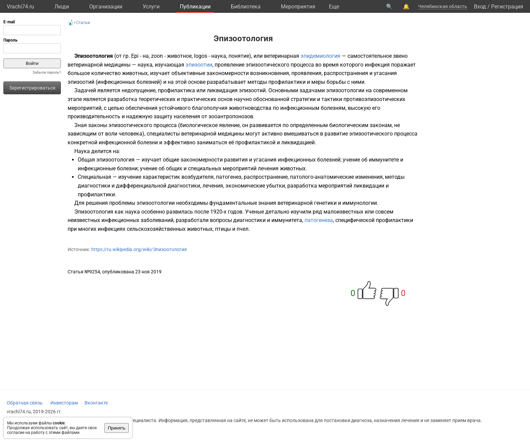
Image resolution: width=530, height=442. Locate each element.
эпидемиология (320, 56)
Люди (61, 6)
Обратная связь (25, 403)
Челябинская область (442, 6)
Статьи (83, 22)
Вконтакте (96, 403)
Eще (334, 6)
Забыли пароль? (46, 72)
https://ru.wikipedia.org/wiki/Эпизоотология (139, 249)
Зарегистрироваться (32, 88)
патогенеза (319, 220)
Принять (116, 428)
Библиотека (246, 6)
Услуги (151, 6)
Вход (480, 6)
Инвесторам (64, 403)
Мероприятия (298, 6)
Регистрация (507, 6)
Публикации (195, 6)
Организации (105, 6)
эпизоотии (199, 65)
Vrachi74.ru (20, 6)
